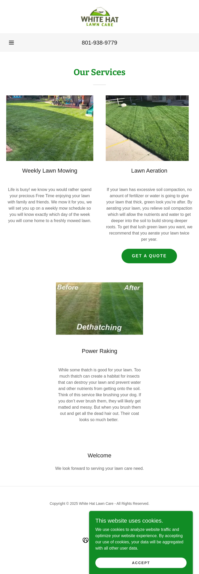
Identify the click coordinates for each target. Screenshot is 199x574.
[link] (99, 16)
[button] (11, 42)
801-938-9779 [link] (99, 42)
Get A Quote (149, 256)
